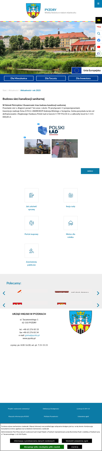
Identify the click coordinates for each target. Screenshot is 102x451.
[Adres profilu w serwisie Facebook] (98, 40)
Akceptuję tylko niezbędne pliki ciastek (42, 447)
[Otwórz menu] (98, 4)
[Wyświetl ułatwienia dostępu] (98, 20)
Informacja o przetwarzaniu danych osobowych (34, 441)
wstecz (90, 171)
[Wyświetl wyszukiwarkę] (98, 33)
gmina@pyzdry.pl (32, 355)
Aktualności (13, 90)
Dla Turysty (51, 78)
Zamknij (74, 447)
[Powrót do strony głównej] (5, 90)
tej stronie (80, 426)
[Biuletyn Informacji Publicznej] (98, 27)
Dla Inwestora (83, 78)
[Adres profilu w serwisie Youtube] (98, 47)
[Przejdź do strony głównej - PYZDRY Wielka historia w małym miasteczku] (51, 10)
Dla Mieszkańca (19, 78)
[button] (51, 130)
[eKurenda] (98, 53)
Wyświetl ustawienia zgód (77, 441)
